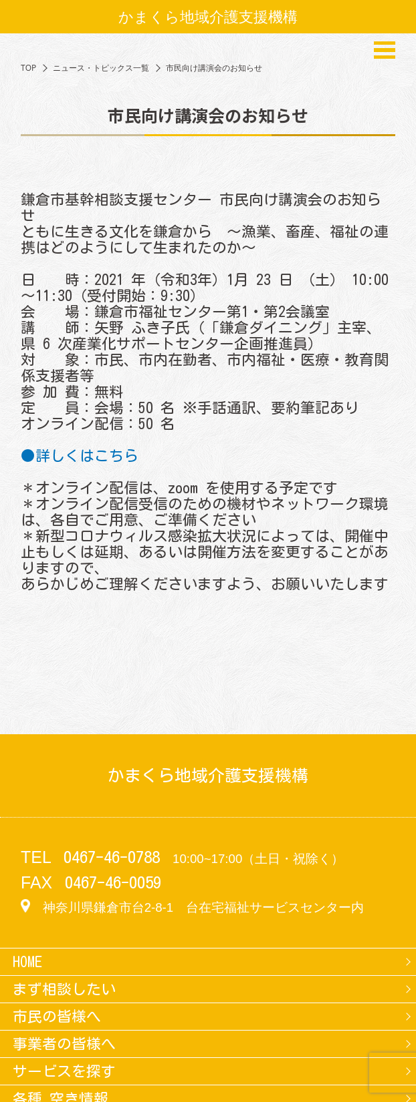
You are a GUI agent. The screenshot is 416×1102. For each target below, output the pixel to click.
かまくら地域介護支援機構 (208, 16)
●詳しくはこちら (79, 456)
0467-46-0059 (113, 882)
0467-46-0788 (112, 857)
